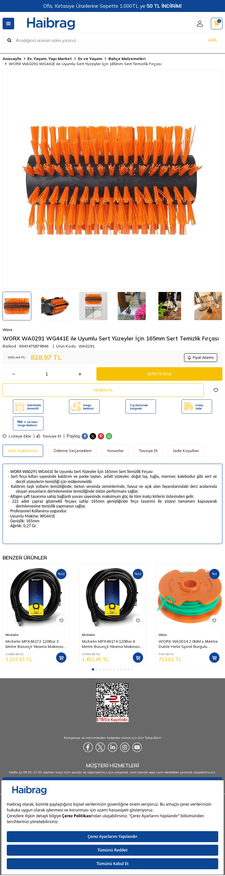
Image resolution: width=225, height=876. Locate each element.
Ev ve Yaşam (90, 58)
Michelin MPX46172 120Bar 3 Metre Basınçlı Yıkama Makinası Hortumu (34, 644)
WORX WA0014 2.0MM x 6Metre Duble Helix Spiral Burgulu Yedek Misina (188, 644)
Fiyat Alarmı (201, 357)
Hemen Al (103, 390)
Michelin (12, 635)
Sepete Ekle (159, 373)
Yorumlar (115, 450)
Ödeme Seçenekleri (73, 450)
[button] (93, 669)
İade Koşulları (186, 450)
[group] (112, 179)
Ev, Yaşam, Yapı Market (49, 58)
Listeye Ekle (17, 436)
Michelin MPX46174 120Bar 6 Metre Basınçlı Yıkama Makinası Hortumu (111, 644)
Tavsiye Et (49, 436)
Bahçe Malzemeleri (126, 58)
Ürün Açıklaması (23, 450)
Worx (7, 329)
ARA (212, 40)
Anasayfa (12, 58)
